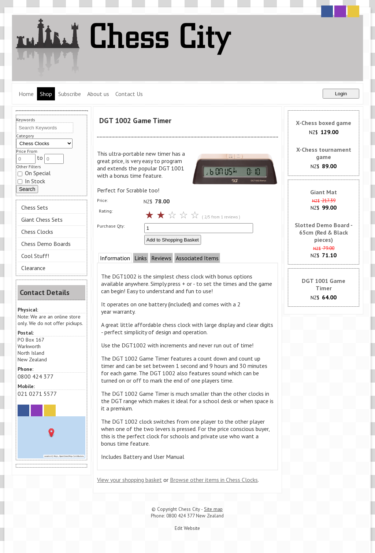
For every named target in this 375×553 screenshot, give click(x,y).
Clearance (33, 268)
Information (115, 258)
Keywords (25, 119)
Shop (46, 93)
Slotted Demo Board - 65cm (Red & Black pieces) (324, 232)
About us (98, 93)
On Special (34, 173)
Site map (213, 509)
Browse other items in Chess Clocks (214, 479)
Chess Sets (34, 207)
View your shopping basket (129, 479)
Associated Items (197, 258)
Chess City (189, 509)
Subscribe (69, 93)
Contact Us (129, 93)
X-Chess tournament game (323, 153)
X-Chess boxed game (323, 122)
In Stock (31, 181)
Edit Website (187, 528)
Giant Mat (323, 192)
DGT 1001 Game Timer (323, 284)
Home (26, 93)
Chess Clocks (37, 231)
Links (140, 258)
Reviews (161, 258)
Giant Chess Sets (42, 219)
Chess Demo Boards (46, 243)
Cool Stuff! (35, 255)
